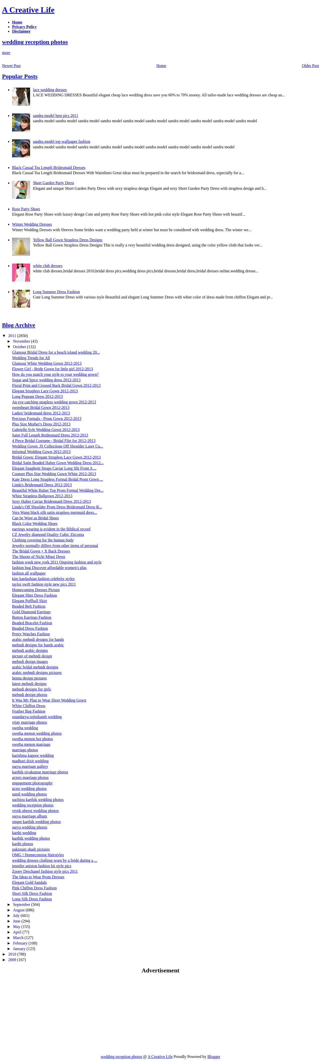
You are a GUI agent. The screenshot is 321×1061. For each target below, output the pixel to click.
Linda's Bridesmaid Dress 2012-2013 (42, 485)
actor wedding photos (29, 788)
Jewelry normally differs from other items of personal (55, 545)
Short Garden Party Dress (53, 183)
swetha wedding (25, 728)
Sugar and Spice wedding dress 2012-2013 (46, 380)
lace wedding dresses (50, 90)
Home (161, 66)
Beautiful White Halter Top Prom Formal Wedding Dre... (58, 490)
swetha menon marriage (31, 744)
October (20, 347)
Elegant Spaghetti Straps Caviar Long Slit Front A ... (54, 468)
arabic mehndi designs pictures (37, 672)
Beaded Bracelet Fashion (32, 623)
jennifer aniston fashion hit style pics (41, 866)
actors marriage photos (30, 777)
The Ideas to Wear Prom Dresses (38, 877)
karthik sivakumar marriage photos (40, 772)
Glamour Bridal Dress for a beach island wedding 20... (56, 352)
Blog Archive (18, 325)
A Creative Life (28, 9)
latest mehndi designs (29, 683)
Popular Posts (20, 76)
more (6, 52)
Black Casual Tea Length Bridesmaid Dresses (48, 167)
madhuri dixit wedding (30, 761)
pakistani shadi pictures (31, 849)
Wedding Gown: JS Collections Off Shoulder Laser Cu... (57, 446)
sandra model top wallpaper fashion (61, 141)
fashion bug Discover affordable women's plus (49, 568)
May (17, 926)
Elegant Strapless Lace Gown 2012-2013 (45, 391)
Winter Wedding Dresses (32, 224)
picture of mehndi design (32, 656)
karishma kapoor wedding (33, 755)
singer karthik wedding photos (36, 822)
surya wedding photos (29, 827)
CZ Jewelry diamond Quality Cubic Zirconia (48, 534)
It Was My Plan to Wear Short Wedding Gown (49, 700)
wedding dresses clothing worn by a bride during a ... (54, 860)
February (21, 943)
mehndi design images (30, 661)
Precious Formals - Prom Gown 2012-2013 (46, 418)
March (19, 937)
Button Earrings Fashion (31, 617)
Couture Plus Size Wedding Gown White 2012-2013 (54, 474)
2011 (12, 336)
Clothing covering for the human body (43, 540)
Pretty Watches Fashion (31, 634)
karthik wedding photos (31, 838)
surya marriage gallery (30, 766)
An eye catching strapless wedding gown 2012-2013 (54, 402)
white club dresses (47, 266)
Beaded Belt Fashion (28, 606)
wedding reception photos (35, 42)
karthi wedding (24, 833)
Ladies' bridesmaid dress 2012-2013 (41, 413)
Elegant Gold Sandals (29, 882)
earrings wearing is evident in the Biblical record (51, 529)
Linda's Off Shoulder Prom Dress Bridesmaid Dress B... (57, 507)
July (17, 915)
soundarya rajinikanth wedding (37, 717)
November (22, 341)
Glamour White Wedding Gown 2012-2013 (47, 363)
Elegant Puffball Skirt (29, 601)
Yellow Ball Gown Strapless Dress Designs (67, 240)
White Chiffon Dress (28, 706)
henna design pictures (29, 678)
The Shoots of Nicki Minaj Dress (38, 556)
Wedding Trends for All (31, 358)
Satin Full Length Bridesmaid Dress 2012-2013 (50, 435)
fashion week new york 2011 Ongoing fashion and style (57, 562)
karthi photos (22, 844)
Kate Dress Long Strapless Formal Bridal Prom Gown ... (57, 479)
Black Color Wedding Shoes (34, 523)
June (17, 921)
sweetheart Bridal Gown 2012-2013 (40, 407)
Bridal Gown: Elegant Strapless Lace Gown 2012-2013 (56, 457)
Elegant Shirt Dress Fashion (34, 595)
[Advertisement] (44, 1014)
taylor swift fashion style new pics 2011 (44, 584)
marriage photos (25, 750)
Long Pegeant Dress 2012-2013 (37, 396)
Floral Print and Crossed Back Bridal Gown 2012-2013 (56, 385)
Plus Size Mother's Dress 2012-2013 (41, 424)
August (19, 910)
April (18, 932)
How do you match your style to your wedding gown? (55, 374)
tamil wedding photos (29, 794)
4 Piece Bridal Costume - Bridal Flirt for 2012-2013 (53, 441)
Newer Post (11, 66)
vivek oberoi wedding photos (35, 810)
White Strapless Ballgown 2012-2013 (42, 496)
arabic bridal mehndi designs (35, 667)
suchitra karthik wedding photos (38, 799)
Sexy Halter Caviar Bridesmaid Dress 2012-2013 (51, 501)
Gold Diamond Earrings (31, 612)
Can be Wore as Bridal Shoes (35, 518)
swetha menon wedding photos (37, 733)
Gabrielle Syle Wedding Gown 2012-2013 (45, 429)
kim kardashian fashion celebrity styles (43, 579)
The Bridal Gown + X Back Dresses (41, 551)
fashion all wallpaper (29, 573)
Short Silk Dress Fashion (32, 893)
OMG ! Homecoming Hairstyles (38, 855)
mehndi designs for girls (31, 689)
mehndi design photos (29, 695)
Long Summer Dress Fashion (56, 292)
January (20, 949)
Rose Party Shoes (26, 209)
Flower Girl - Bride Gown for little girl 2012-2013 (52, 369)
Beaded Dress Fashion (30, 628)
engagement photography (32, 783)
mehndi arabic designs (30, 650)
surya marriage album (29, 816)
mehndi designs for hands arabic (38, 645)
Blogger (213, 1056)
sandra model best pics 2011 (55, 115)
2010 (12, 954)
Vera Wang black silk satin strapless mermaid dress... (54, 512)
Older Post (310, 66)
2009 (12, 960)
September (22, 904)
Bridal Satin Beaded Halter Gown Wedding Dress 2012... (58, 463)
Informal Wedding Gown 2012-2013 (41, 452)
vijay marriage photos (29, 722)
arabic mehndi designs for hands (38, 639)
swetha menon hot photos (32, 739)
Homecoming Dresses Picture (36, 590)
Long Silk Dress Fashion (32, 899)
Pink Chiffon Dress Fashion (34, 888)
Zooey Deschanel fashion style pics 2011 (45, 871)
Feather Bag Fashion (28, 711)
